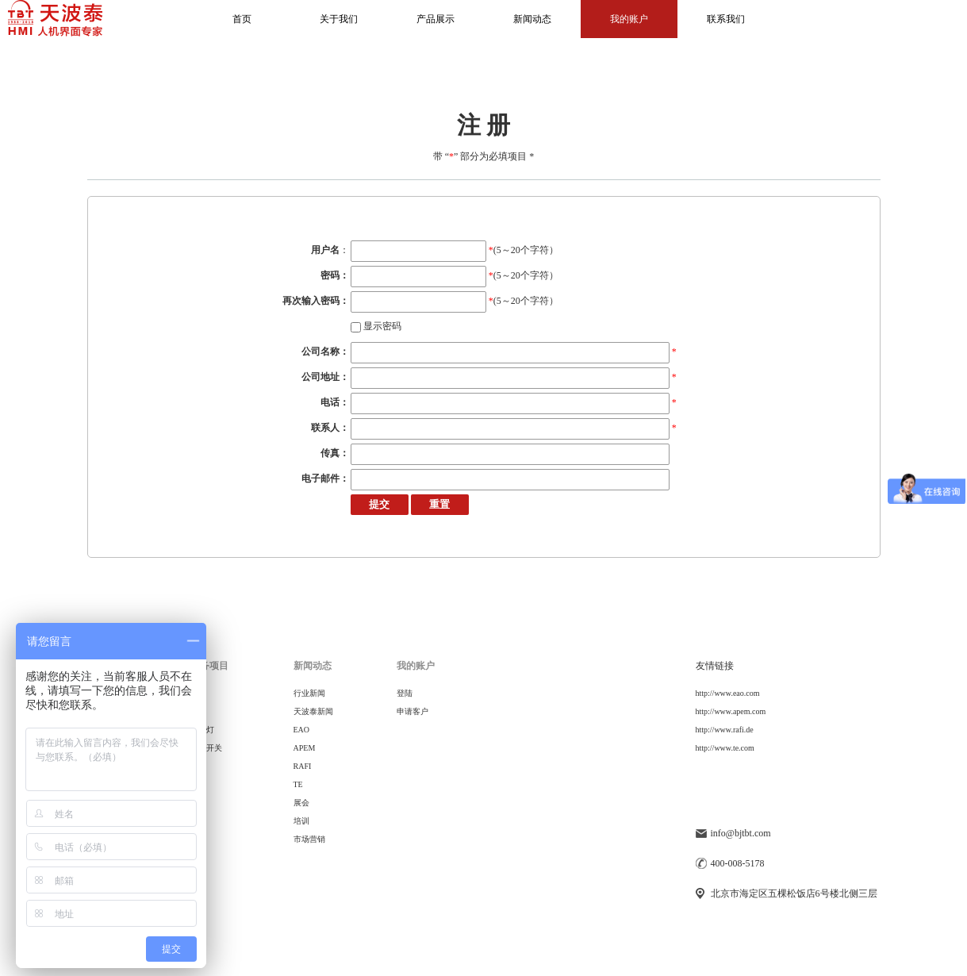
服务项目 (209, 665)
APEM (305, 748)
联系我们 (726, 19)
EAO (302, 729)
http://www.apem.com (731, 711)
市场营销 (309, 839)
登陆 (405, 693)
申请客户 (412, 711)
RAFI (303, 766)
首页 (241, 19)
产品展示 (435, 19)
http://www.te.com (725, 748)
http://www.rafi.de (725, 729)
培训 (301, 821)
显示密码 (376, 326)
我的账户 (629, 19)
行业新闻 (309, 693)
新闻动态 (532, 19)
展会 (301, 802)
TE (298, 784)
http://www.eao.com (728, 693)
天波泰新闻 (313, 711)
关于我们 (339, 19)
